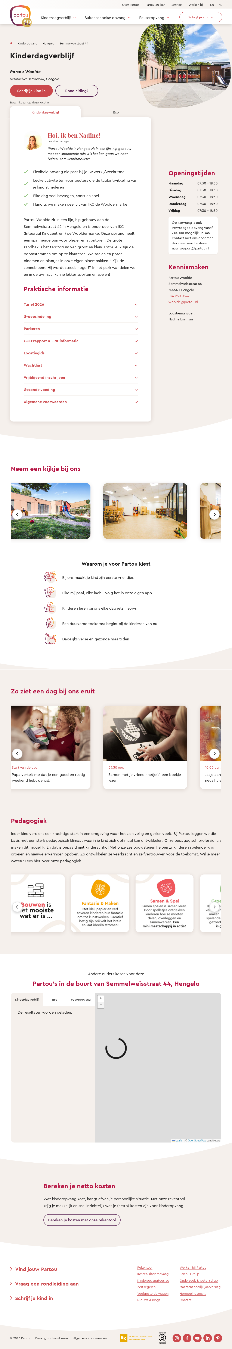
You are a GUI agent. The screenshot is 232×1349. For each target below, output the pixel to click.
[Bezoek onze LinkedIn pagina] (207, 1338)
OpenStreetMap (197, 1140)
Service (176, 4)
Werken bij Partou (193, 1267)
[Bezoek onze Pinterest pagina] (218, 1338)
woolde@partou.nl (183, 302)
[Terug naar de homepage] (19, 14)
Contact (186, 1300)
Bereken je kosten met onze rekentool (82, 1220)
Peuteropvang (151, 17)
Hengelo (48, 43)
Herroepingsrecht (193, 1294)
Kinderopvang (27, 43)
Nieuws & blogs (148, 1300)
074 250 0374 (178, 296)
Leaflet (177, 1140)
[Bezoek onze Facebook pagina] (187, 1338)
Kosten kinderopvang (153, 1274)
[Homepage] (11, 42)
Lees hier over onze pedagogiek (53, 860)
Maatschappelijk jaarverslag (200, 1287)
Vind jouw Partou (36, 1269)
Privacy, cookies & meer (51, 1338)
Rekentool (144, 1267)
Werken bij (196, 4)
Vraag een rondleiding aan (47, 1283)
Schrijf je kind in (31, 90)
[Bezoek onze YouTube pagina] (197, 1338)
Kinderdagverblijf (56, 17)
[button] (101, 998)
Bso (116, 112)
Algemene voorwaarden (90, 1338)
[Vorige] (17, 514)
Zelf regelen (146, 1287)
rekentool (176, 1198)
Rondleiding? (76, 90)
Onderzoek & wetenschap (199, 1280)
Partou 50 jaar (155, 4)
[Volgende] (214, 514)
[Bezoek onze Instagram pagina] (177, 1338)
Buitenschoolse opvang (105, 17)
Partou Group (189, 1274)
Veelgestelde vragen (152, 1294)
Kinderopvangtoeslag (153, 1280)
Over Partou (130, 4)
